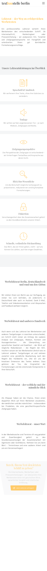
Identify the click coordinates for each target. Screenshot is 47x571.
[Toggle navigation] (43, 3)
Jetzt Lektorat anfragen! (23, 483)
